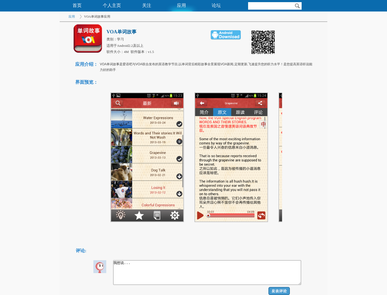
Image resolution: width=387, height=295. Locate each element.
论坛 (216, 5)
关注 (146, 5)
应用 (181, 5)
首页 (77, 5)
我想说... (207, 272)
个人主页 (112, 5)
